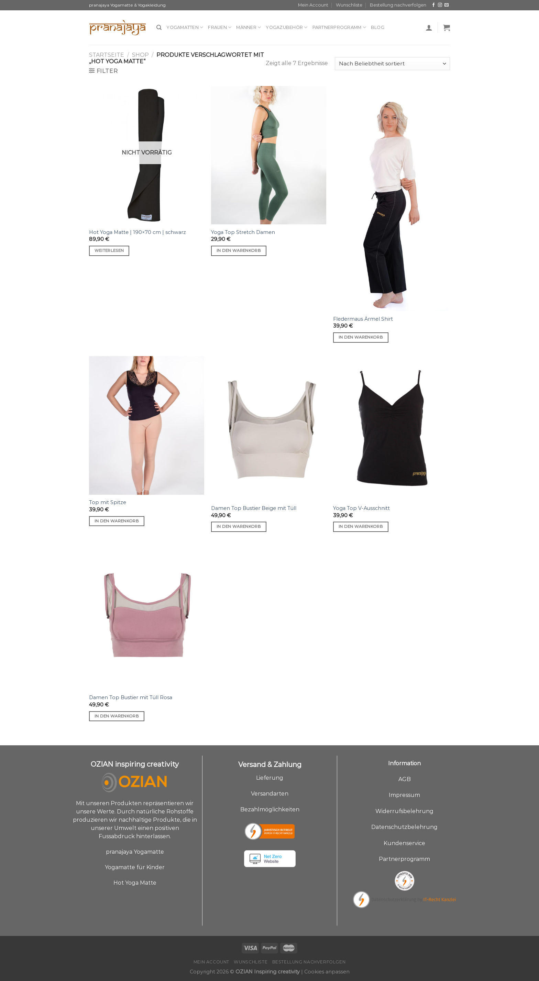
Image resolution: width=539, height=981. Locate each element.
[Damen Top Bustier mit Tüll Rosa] (146, 617)
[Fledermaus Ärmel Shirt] (390, 198)
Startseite (106, 55)
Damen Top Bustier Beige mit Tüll (253, 508)
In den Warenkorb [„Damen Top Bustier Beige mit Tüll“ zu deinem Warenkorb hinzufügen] (239, 526)
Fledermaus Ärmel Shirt (363, 319)
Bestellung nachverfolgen (398, 5)
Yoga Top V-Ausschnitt (361, 508)
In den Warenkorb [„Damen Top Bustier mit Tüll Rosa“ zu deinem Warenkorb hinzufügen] (117, 716)
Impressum (404, 795)
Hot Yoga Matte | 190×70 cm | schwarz (137, 232)
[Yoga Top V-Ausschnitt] (390, 428)
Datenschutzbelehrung (404, 827)
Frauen (219, 27)
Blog (377, 27)
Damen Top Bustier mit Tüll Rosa (130, 697)
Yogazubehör (286, 27)
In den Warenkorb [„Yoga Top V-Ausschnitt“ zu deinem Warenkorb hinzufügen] (361, 526)
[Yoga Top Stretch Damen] (268, 155)
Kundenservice (404, 843)
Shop (140, 55)
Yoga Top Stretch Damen (243, 232)
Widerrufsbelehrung (404, 811)
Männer (248, 27)
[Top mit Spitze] (146, 425)
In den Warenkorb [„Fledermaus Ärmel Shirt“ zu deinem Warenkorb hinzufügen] (361, 337)
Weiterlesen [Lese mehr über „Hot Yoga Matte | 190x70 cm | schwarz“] (109, 250)
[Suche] (159, 27)
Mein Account (313, 5)
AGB (404, 779)
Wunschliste (349, 5)
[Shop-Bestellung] (392, 64)
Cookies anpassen (327, 972)
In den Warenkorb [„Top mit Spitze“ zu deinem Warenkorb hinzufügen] (117, 521)
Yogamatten (184, 27)
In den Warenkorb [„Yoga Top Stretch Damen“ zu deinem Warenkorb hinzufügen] (239, 250)
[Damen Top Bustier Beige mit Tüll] (268, 428)
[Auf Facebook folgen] (433, 5)
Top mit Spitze (107, 502)
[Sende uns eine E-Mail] (446, 5)
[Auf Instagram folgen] (440, 5)
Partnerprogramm (339, 27)
